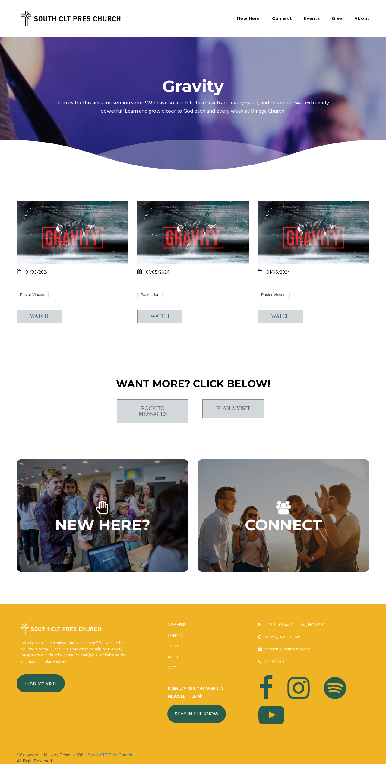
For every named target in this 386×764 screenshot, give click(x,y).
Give (337, 19)
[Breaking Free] (193, 232)
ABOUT (174, 657)
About (361, 19)
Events (312, 19)
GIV (171, 668)
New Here (248, 19)
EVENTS (174, 646)
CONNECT (176, 636)
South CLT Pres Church (110, 755)
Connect (282, 19)
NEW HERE (176, 625)
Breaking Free (160, 285)
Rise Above (34, 285)
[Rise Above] (72, 232)
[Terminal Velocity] (313, 232)
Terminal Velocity (286, 285)
